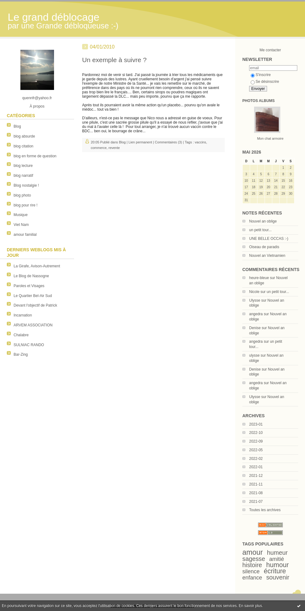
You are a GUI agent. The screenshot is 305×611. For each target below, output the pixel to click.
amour (252, 552)
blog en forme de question (35, 156)
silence (251, 571)
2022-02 (256, 458)
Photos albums (258, 101)
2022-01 (256, 467)
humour (277, 565)
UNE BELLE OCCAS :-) (268, 238)
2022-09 (256, 441)
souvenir (277, 577)
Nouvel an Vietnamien (267, 255)
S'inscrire (261, 75)
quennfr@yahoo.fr (37, 98)
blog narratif (23, 175)
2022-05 (256, 450)
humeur (277, 552)
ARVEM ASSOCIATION (33, 325)
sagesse (253, 558)
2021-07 (256, 501)
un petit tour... (260, 230)
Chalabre (21, 335)
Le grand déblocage (53, 17)
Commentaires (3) (168, 142)
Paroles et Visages (29, 286)
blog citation (23, 146)
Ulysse (254, 300)
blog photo (22, 195)
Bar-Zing (21, 354)
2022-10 (256, 433)
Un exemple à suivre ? (114, 59)
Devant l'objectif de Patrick (35, 305)
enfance (252, 578)
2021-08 (256, 493)
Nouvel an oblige (263, 221)
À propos (37, 106)
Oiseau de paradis (264, 247)
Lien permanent (140, 142)
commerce (99, 148)
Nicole (254, 292)
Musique (20, 215)
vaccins (200, 142)
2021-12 (256, 475)
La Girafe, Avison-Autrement (37, 266)
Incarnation (23, 315)
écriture (275, 571)
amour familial (25, 234)
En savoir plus (250, 606)
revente (114, 148)
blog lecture (23, 165)
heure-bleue (259, 278)
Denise (255, 328)
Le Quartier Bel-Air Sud (33, 296)
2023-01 (256, 424)
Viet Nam (21, 225)
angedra (256, 314)
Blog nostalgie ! (26, 185)
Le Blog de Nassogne (31, 276)
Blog (17, 126)
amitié (276, 559)
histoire (252, 565)
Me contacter (270, 50)
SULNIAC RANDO (29, 345)
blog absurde (24, 136)
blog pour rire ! (25, 205)
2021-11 (256, 484)
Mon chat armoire (270, 138)
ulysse (254, 355)
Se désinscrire (265, 81)
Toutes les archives (265, 510)
